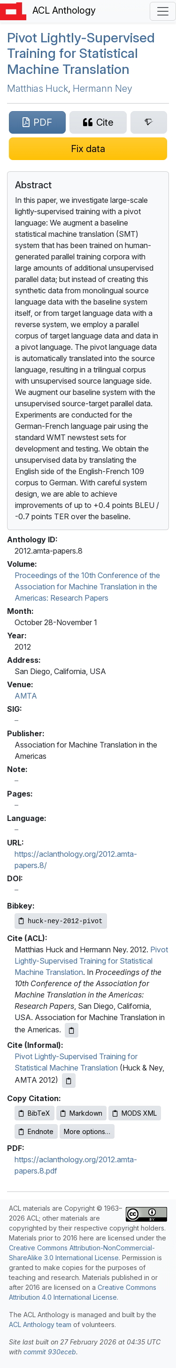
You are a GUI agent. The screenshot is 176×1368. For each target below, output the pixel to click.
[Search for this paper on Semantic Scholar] (148, 122)
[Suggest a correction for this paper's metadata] (88, 148)
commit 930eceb (49, 1352)
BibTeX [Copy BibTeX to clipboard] (34, 1113)
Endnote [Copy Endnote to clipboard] (36, 1131)
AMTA (26, 695)
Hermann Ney (102, 88)
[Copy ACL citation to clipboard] (71, 1030)
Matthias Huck (37, 88)
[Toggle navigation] (163, 11)
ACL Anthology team (40, 1324)
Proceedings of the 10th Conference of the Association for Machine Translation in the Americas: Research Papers (87, 587)
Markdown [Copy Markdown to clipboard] (81, 1113)
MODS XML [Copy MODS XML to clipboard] (135, 1113)
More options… (87, 1131)
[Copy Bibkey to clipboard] (61, 921)
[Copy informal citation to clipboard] (69, 1080)
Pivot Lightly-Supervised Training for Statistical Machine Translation (81, 53)
